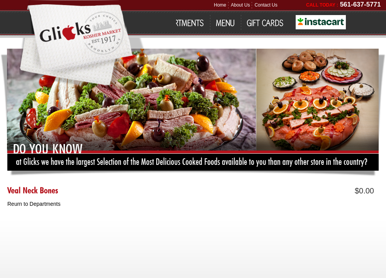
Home (220, 5)
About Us (240, 5)
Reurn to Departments (34, 204)
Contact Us (265, 5)
